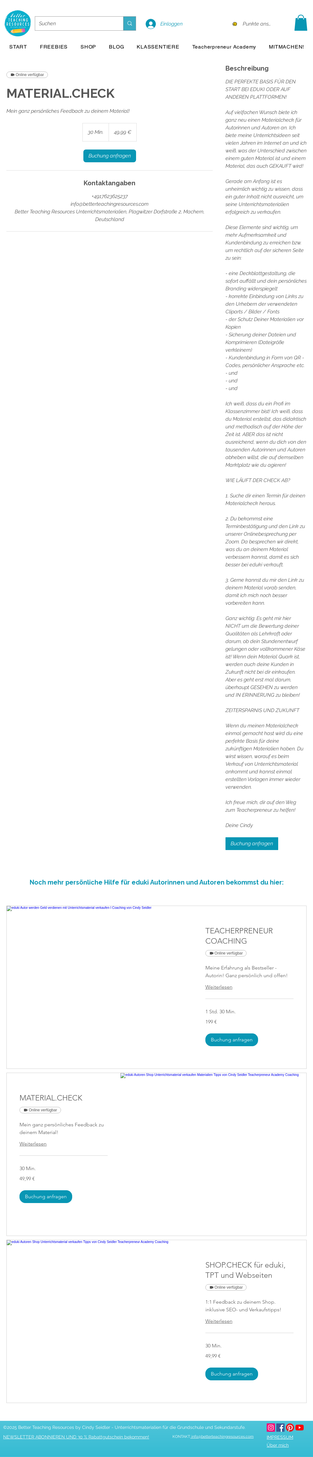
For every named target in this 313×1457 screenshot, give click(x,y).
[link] (109, 156)
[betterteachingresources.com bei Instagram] (271, 1427)
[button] (301, 23)
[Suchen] (74, 23)
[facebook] (280, 1427)
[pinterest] (290, 1427)
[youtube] (299, 1427)
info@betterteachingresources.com (222, 1436)
